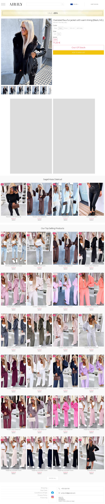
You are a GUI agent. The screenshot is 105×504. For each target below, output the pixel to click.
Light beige (80, 28)
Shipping (44, 488)
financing (43, 497)
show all (52, 478)
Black (60, 28)
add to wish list (78, 52)
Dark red (72, 28)
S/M (55, 34)
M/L (59, 34)
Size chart (43, 490)
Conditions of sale (40, 493)
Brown (66, 28)
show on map (70, 501)
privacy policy (42, 495)
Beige (55, 28)
